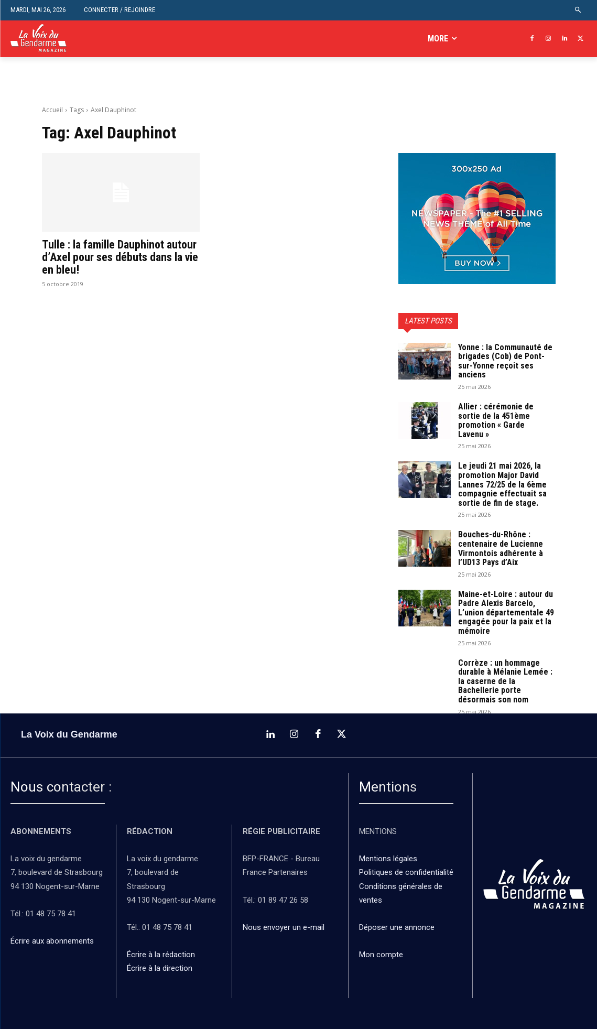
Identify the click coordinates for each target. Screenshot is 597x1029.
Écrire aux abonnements (54, 940)
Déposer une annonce (397, 926)
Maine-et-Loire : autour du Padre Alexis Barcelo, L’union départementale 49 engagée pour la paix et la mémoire (506, 612)
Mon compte (381, 954)
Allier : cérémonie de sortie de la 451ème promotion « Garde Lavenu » (496, 420)
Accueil (52, 109)
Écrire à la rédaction (162, 954)
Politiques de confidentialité (406, 871)
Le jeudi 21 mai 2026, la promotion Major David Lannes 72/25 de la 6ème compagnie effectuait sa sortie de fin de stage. (502, 484)
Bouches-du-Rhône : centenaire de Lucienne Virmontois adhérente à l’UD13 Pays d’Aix (500, 548)
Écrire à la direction (159, 967)
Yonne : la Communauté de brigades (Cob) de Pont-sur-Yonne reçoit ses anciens (505, 361)
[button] (578, 10)
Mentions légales (388, 858)
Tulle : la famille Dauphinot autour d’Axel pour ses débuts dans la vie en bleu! (120, 257)
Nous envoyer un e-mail (283, 926)
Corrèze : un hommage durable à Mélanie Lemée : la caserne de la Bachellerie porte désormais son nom (505, 681)
